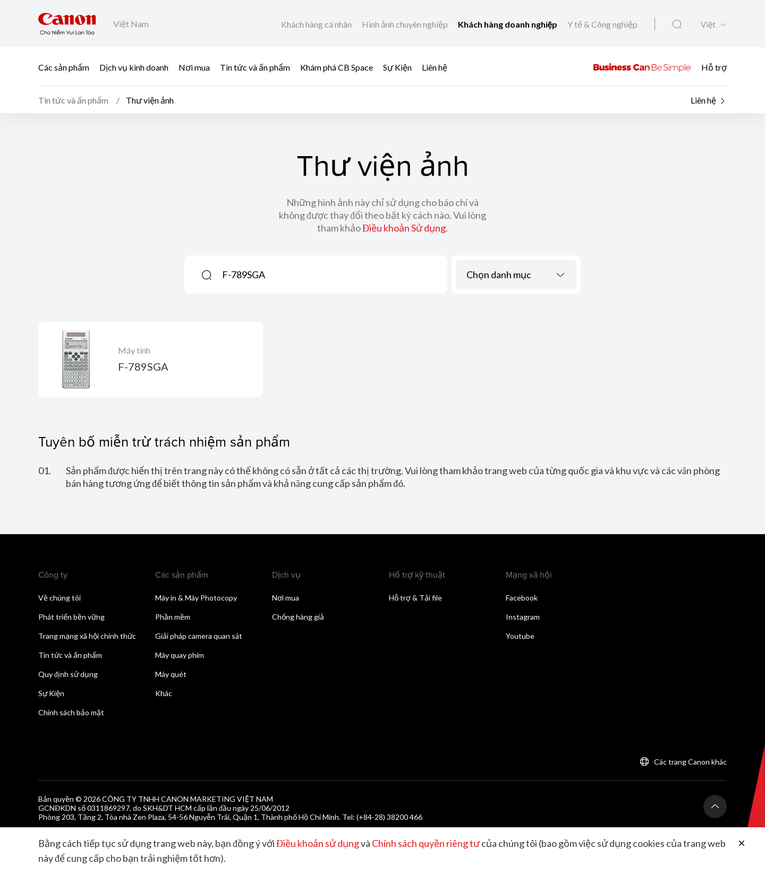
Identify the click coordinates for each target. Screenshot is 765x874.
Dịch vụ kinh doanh (133, 67)
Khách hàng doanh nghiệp (508, 24)
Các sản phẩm (63, 67)
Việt (708, 25)
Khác (163, 693)
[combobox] (516, 274)
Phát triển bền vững (71, 616)
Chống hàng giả (298, 616)
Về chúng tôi (59, 597)
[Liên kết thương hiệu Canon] (67, 24)
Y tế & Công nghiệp (602, 24)
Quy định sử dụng (68, 674)
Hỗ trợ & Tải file (415, 597)
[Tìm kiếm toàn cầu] (677, 24)
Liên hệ (434, 67)
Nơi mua (194, 67)
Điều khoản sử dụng (317, 843)
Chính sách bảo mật (71, 712)
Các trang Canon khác (690, 761)
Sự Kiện (397, 67)
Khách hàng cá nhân (317, 24)
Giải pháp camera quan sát (198, 635)
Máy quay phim (179, 654)
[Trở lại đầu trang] (715, 806)
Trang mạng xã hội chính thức (87, 635)
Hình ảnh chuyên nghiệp (405, 24)
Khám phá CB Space (337, 67)
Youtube (520, 635)
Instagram (523, 616)
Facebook (522, 597)
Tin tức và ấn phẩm (255, 67)
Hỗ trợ (714, 67)
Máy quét (170, 674)
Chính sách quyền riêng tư (426, 843)
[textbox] (516, 274)
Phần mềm (172, 616)
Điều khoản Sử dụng (404, 228)
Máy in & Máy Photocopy (196, 597)
